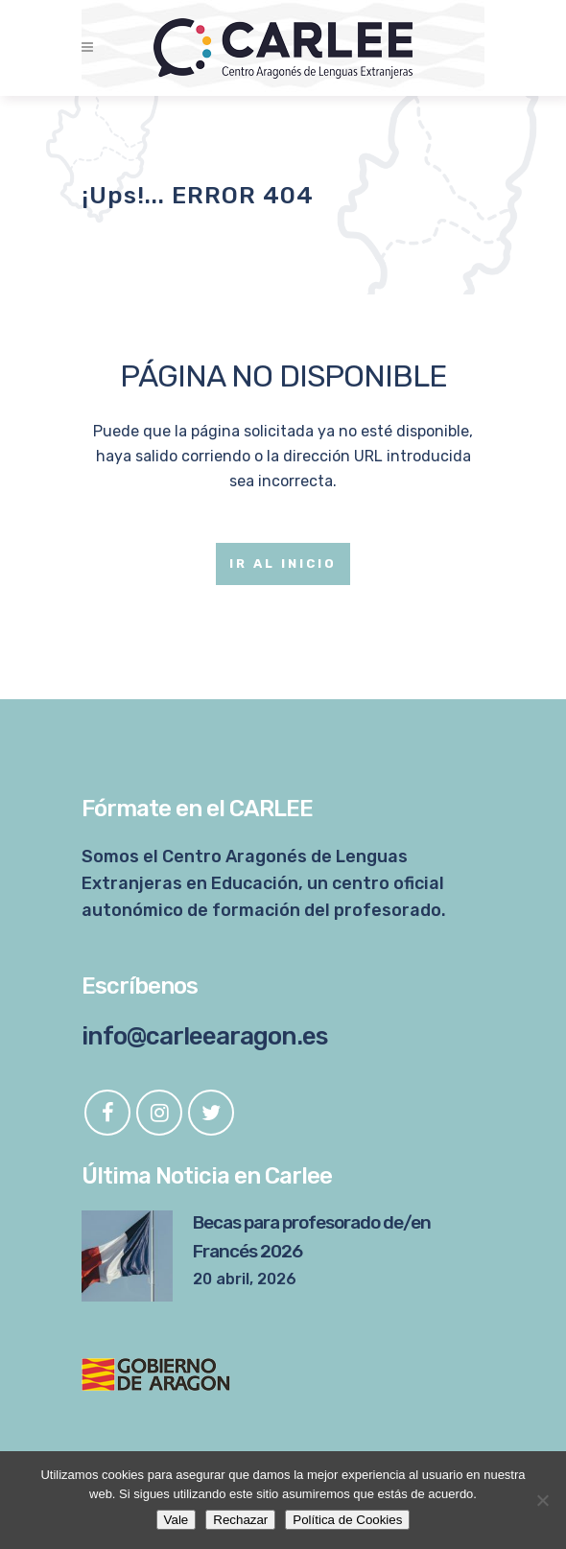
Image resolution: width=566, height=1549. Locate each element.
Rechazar (240, 1520)
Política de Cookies (347, 1520)
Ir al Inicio (283, 563)
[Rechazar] (542, 1500)
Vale (176, 1520)
